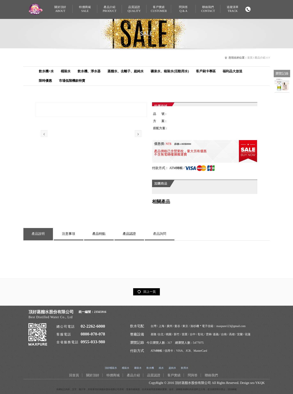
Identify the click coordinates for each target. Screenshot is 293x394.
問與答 (183, 9)
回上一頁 (149, 291)
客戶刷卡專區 (206, 71)
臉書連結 (282, 51)
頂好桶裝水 (111, 367)
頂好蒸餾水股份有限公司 (193, 383)
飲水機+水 (46, 71)
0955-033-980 (93, 341)
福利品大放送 (232, 71)
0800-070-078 (93, 334)
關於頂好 (60, 9)
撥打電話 (248, 9)
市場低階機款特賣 (72, 80)
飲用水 (184, 367)
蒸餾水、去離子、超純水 (126, 71)
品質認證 (134, 9)
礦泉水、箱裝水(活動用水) (170, 71)
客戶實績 (159, 9)
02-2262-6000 (93, 326)
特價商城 (85, 9)
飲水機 (150, 367)
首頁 (250, 57)
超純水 (172, 367)
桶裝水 (66, 71)
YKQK (260, 383)
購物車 (282, 27)
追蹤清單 (233, 9)
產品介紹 (109, 9)
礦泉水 (138, 367)
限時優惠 (45, 80)
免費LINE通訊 (282, 64)
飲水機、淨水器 (89, 71)
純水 (161, 367)
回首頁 (282, 39)
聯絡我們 (208, 9)
